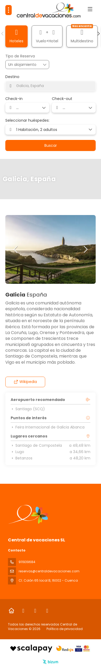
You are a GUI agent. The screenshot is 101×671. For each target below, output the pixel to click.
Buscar (50, 145)
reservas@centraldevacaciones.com (49, 571)
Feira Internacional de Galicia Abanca (48, 427)
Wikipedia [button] (25, 381)
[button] (2, 33)
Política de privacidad (65, 629)
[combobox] (50, 86)
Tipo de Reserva (20, 56)
